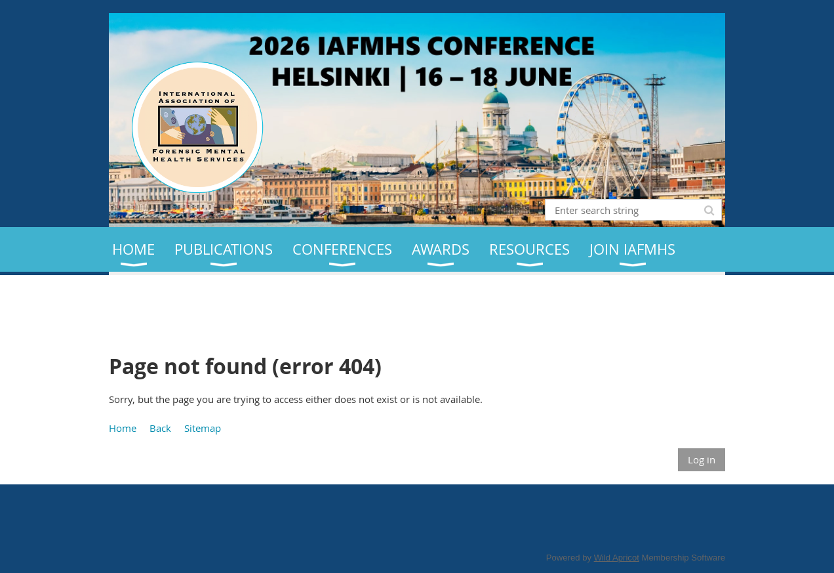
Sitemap (202, 428)
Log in (701, 459)
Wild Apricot (616, 557)
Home (122, 428)
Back (160, 428)
